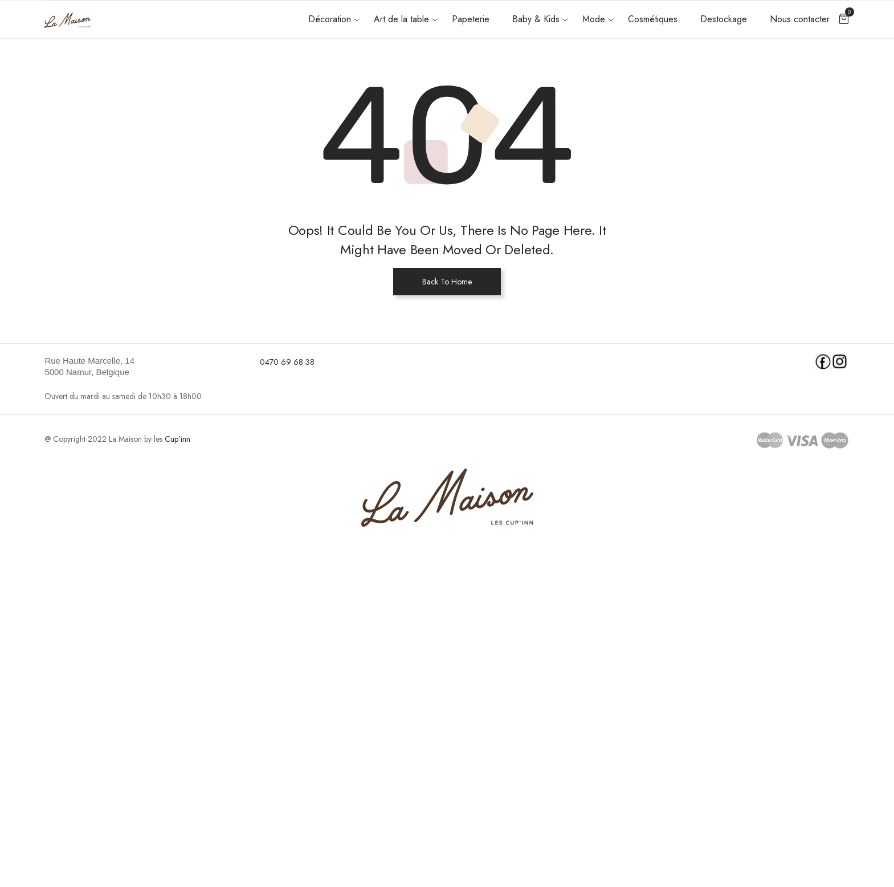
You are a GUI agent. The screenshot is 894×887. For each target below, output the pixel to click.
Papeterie (470, 19)
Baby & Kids (536, 19)
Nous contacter (800, 19)
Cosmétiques (652, 19)
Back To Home (447, 281)
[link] (145, 366)
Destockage (723, 19)
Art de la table (401, 19)
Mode (593, 19)
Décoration (329, 19)
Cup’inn (177, 439)
